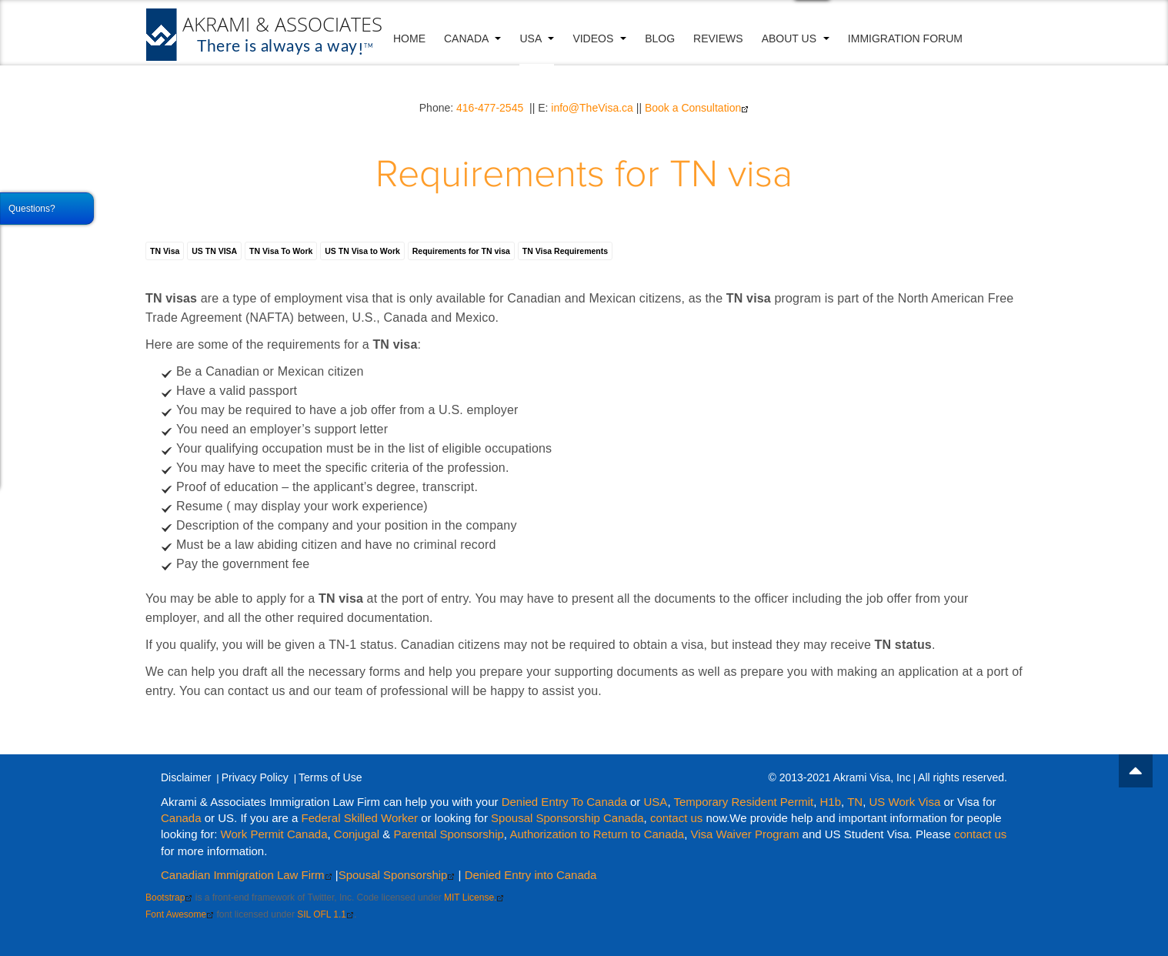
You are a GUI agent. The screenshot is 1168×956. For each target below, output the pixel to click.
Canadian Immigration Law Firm (246, 874)
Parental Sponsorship (448, 834)
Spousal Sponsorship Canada (567, 817)
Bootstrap (168, 897)
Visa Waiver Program (745, 834)
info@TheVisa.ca (592, 108)
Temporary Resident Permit (743, 801)
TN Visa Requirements (565, 251)
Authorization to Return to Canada (596, 834)
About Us (795, 38)
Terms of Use (330, 777)
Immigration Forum (905, 38)
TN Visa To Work (280, 251)
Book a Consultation (697, 108)
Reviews (718, 38)
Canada (472, 38)
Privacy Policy (255, 777)
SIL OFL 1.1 (325, 914)
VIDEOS (599, 38)
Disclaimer (186, 777)
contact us (676, 817)
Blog (660, 38)
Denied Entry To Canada (564, 801)
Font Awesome (179, 914)
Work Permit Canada (274, 834)
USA (536, 38)
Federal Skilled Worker (360, 817)
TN (855, 801)
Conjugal (358, 834)
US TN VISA (214, 251)
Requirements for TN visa (584, 175)
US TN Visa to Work (362, 251)
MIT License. (474, 897)
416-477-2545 (489, 108)
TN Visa (164, 251)
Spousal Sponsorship (397, 874)
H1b (831, 801)
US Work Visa (904, 801)
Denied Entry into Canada (531, 874)
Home (409, 38)
